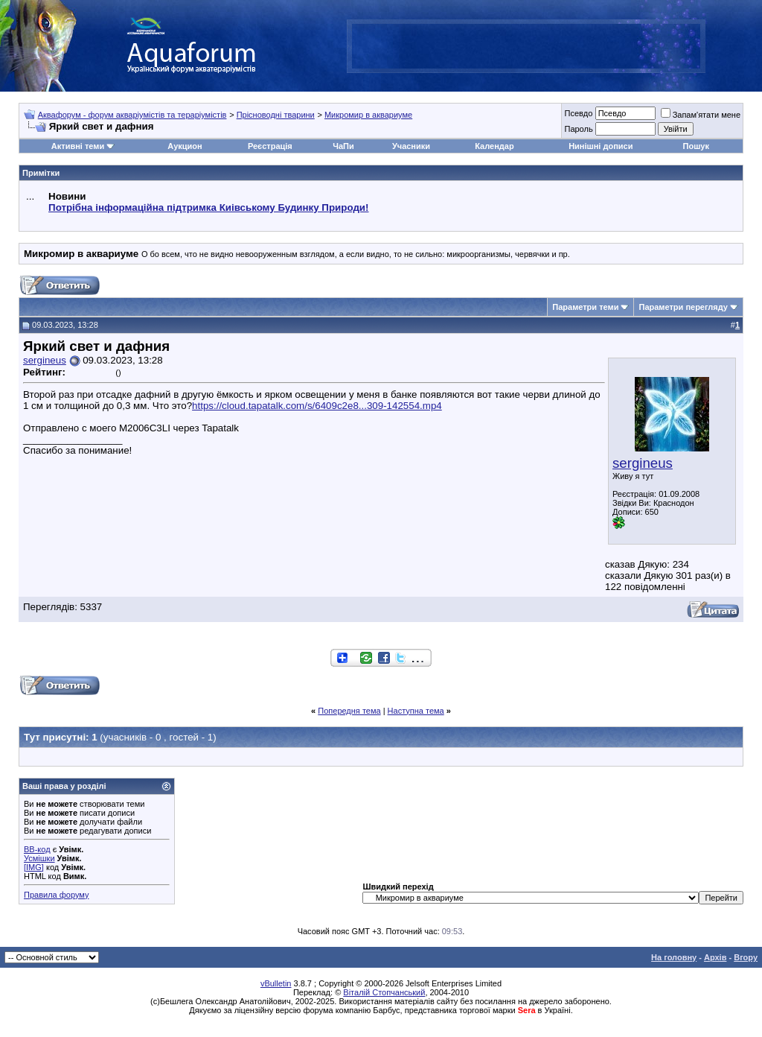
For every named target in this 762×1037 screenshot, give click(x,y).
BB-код (37, 849)
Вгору (746, 957)
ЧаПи (343, 146)
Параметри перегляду (682, 306)
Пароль (578, 128)
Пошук (696, 146)
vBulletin (276, 983)
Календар (494, 146)
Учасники (411, 146)
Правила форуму (56, 894)
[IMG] (34, 867)
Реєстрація (270, 146)
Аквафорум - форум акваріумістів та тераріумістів (132, 114)
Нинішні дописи (601, 146)
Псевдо (578, 113)
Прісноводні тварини (276, 114)
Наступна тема (416, 710)
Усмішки (39, 858)
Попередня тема (349, 710)
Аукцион (184, 146)
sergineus (642, 463)
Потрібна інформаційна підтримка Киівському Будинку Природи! (208, 207)
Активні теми (77, 146)
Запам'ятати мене (700, 114)
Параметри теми (585, 306)
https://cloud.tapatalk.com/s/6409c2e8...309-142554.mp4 (317, 405)
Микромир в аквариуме (368, 114)
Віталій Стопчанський (384, 992)
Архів (715, 957)
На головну (674, 957)
